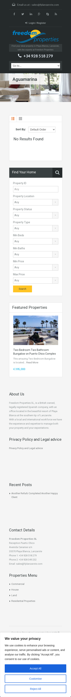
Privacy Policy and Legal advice (26, 448)
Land (14, 595)
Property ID (19, 183)
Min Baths (19, 248)
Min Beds (18, 235)
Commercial (17, 584)
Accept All (35, 668)
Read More (32, 362)
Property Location (23, 196)
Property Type (21, 222)
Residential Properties (23, 601)
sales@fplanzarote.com (45, 4)
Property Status (22, 209)
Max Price (19, 274)
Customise (35, 678)
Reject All (35, 688)
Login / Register (35, 23)
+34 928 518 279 (38, 56)
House (15, 589)
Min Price (18, 261)
